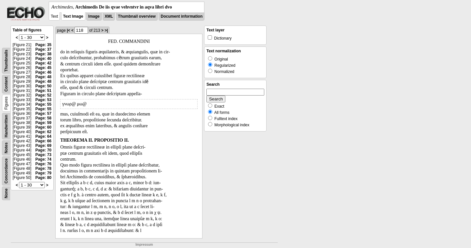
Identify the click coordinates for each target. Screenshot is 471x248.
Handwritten (6, 126)
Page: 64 (43, 136)
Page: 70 (43, 150)
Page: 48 (43, 77)
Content (6, 84)
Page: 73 (43, 154)
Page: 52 (43, 95)
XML (109, 16)
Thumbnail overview (137, 16)
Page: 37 (43, 49)
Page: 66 (43, 141)
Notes (6, 147)
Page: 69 (43, 145)
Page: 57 (43, 113)
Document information (181, 16)
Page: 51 (43, 90)
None (6, 193)
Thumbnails (6, 61)
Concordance (6, 171)
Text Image (73, 16)
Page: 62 (43, 132)
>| (106, 30)
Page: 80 (43, 177)
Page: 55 (43, 104)
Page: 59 (43, 122)
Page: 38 (43, 54)
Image (94, 16)
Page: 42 (43, 63)
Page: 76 (43, 164)
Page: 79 (43, 173)
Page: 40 (43, 58)
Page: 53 (43, 99)
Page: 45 (43, 67)
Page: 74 (43, 159)
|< (68, 30)
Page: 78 (43, 168)
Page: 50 (43, 86)
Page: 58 (43, 118)
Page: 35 (43, 45)
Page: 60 (43, 127)
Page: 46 (43, 72)
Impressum (144, 244)
